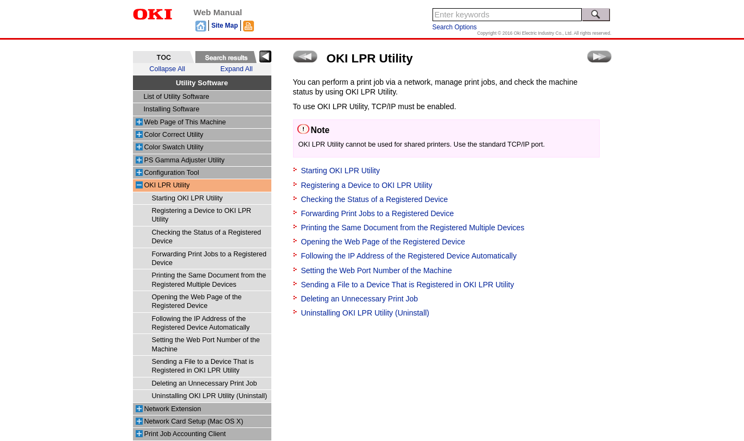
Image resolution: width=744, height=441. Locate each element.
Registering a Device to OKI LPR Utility (367, 185)
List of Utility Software (176, 96)
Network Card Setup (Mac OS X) (194, 421)
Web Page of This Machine (185, 122)
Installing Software (172, 109)
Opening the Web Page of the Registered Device (383, 241)
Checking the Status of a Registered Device (374, 199)
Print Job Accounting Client (185, 434)
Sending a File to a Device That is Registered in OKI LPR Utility (407, 284)
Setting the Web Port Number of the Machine (376, 270)
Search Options (455, 27)
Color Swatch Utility (174, 147)
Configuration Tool (171, 173)
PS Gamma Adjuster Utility (184, 160)
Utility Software (202, 83)
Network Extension (172, 409)
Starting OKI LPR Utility (187, 198)
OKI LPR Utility (167, 185)
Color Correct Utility (174, 134)
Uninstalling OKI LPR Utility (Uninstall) (210, 396)
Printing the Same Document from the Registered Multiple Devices (413, 227)
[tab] (163, 57)
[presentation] (163, 57)
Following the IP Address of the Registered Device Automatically (409, 255)
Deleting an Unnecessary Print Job (204, 383)
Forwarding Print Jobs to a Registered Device (377, 213)
